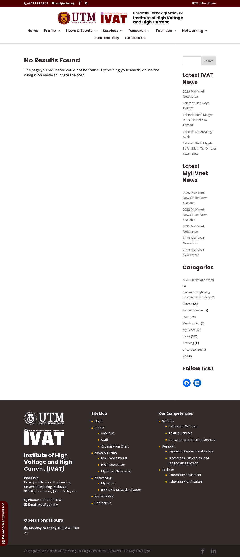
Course (187, 304)
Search (209, 61)
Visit (185, 356)
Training (188, 343)
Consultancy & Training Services (192, 439)
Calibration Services (183, 426)
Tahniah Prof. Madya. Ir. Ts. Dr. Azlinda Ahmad (198, 120)
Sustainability (106, 38)
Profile (50, 31)
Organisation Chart (115, 446)
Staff (104, 439)
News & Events (79, 31)
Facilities (164, 31)
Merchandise (191, 323)
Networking (192, 31)
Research (137, 31)
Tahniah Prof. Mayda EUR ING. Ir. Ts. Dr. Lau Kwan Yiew (199, 148)
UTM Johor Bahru (204, 3)
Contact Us (135, 38)
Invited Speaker (193, 310)
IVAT (186, 317)
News (186, 336)
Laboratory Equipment (185, 475)
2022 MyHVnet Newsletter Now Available (195, 214)
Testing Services (180, 433)
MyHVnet (189, 330)
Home (33, 31)
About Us (108, 433)
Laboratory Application (185, 481)
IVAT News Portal (114, 458)
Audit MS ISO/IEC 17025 (198, 280)
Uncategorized (193, 349)
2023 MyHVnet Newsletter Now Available (195, 197)
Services (110, 31)
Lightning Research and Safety (191, 451)
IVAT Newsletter (113, 464)
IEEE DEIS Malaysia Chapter (121, 489)
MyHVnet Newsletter (116, 471)
